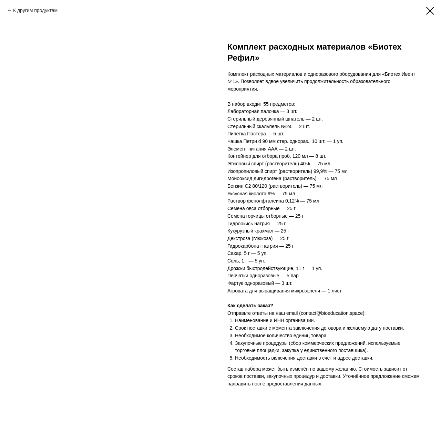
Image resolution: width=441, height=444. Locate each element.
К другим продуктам (35, 10)
